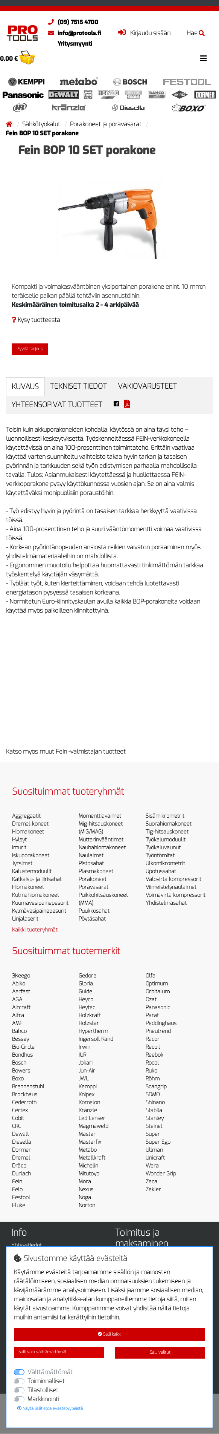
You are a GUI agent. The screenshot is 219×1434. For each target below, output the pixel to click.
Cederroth (24, 1102)
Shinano (155, 1102)
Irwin (84, 1047)
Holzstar (89, 1023)
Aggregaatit (26, 816)
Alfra (18, 1015)
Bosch (19, 1062)
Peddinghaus (161, 1023)
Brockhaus (24, 1094)
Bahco (19, 1031)
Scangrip (156, 1086)
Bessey (20, 1039)
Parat (152, 1015)
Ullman (154, 1150)
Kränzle (88, 1110)
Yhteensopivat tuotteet (56, 404)
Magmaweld (93, 1126)
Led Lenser (92, 1118)
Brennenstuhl (28, 1086)
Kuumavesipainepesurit (40, 903)
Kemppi (88, 1086)
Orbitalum (158, 991)
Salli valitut (160, 1352)
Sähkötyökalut (42, 124)
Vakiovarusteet (147, 386)
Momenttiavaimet (100, 816)
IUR (82, 1055)
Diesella (21, 1142)
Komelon (89, 1102)
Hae (196, 33)
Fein (17, 1181)
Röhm (153, 1078)
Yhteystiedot (26, 1245)
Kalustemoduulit (32, 871)
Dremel (21, 1157)
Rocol (152, 1062)
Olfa (150, 975)
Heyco (86, 999)
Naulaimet (91, 855)
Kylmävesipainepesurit (39, 911)
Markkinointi (43, 1399)
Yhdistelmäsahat (166, 903)
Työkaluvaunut (163, 847)
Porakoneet (92, 879)
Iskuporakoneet (30, 855)
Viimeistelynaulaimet (171, 887)
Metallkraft (92, 1157)
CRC (16, 1126)
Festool (21, 1197)
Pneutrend (158, 1031)
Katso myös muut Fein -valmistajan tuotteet (66, 751)
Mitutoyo (89, 1173)
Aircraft (21, 1007)
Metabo (88, 1150)
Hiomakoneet (28, 831)
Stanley (155, 1118)
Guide (85, 991)
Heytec (87, 1007)
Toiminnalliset (46, 1381)
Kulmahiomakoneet (35, 895)
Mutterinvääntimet (101, 839)
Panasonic (158, 1007)
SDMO (153, 1094)
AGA (17, 999)
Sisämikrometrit (165, 816)
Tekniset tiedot (78, 386)
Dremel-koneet (30, 823)
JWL (83, 1078)
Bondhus (22, 1055)
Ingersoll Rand (96, 1039)
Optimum (157, 983)
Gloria (86, 983)
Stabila (154, 1110)
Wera (152, 1165)
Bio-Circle (23, 1047)
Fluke (18, 1205)
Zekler (153, 1189)
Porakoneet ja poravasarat (106, 124)
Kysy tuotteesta (36, 320)
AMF (17, 1023)
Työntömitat (160, 855)
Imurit (19, 847)
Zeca (151, 1181)
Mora (85, 1181)
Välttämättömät (50, 1372)
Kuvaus (25, 386)
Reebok (154, 1055)
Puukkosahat (94, 911)
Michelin (88, 1165)
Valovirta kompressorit (173, 879)
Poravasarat (93, 887)
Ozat (151, 999)
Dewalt (20, 1134)
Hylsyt (19, 839)
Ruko (151, 1070)
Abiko (18, 983)
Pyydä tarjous (30, 349)
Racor (153, 1039)
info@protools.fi (72, 33)
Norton (87, 1205)
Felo (17, 1189)
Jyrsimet (22, 863)
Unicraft (155, 1157)
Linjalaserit (25, 918)
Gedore (87, 975)
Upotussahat (161, 871)
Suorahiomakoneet (169, 823)
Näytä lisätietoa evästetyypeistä (50, 1408)
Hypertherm (93, 1031)
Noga (85, 1197)
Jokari (86, 1062)
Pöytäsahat (92, 918)
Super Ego (158, 1142)
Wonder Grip (161, 1173)
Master (87, 1134)
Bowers (21, 1070)
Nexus (86, 1189)
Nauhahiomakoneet (102, 847)
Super (153, 1134)
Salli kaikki (109, 1334)
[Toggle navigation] (203, 58)
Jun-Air (87, 1070)
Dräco (19, 1165)
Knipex (86, 1094)
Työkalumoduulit (166, 839)
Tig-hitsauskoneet (167, 831)
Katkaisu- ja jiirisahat (37, 879)
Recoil (153, 1047)
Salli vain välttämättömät (42, 1352)
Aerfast (21, 991)
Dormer (21, 1150)
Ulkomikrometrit (165, 863)
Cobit (18, 1118)
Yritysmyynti (75, 43)
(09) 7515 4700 (71, 22)
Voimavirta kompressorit (175, 895)
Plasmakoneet (96, 871)
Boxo (18, 1078)
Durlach (21, 1173)
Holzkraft (90, 1015)
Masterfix (90, 1142)
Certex (20, 1110)
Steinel (154, 1126)
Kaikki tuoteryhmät (35, 929)
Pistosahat (91, 863)
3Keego (21, 975)
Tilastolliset (42, 1390)
